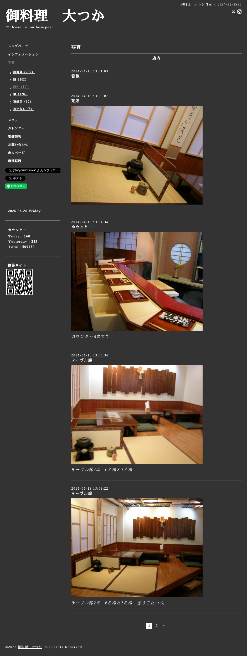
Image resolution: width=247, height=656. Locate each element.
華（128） (20, 94)
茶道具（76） (23, 101)
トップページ (18, 46)
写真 (11, 62)
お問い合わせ (18, 144)
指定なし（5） (23, 109)
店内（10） (21, 87)
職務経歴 (15, 161)
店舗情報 (15, 136)
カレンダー (16, 128)
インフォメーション (23, 54)
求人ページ (16, 153)
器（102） (20, 79)
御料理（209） (24, 72)
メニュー (15, 120)
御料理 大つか (55, 16)
